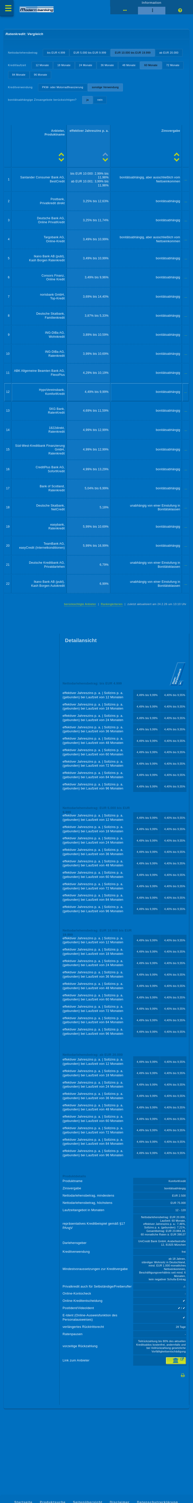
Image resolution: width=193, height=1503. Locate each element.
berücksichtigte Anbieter (78, 626)
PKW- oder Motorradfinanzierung (63, 99)
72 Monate (19, 87)
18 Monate (65, 77)
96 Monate (63, 87)
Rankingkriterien (110, 626)
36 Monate (109, 77)
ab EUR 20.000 (22, 64)
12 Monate (43, 77)
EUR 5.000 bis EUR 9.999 (91, 55)
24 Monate (87, 77)
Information (151, 4)
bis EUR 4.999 (57, 55)
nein (101, 112)
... (185, 193)
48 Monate (131, 77)
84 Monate (41, 87)
